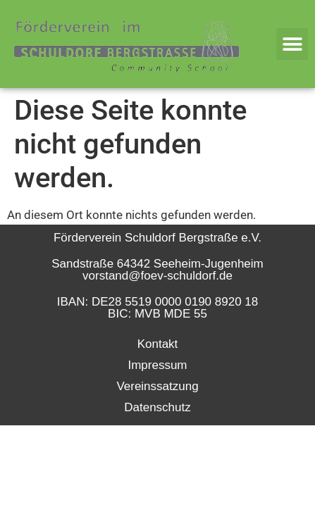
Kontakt (157, 344)
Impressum (157, 365)
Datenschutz (157, 407)
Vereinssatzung (157, 386)
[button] (292, 44)
